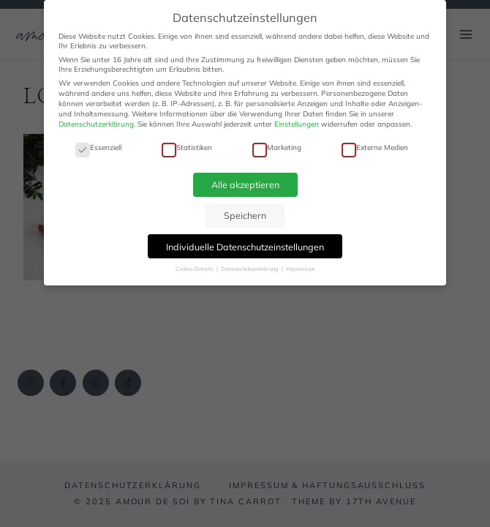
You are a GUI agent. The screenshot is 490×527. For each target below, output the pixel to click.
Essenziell (98, 147)
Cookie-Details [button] (195, 268)
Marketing (276, 147)
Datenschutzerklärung (96, 124)
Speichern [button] (245, 215)
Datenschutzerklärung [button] (250, 268)
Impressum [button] (300, 268)
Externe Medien (375, 147)
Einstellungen (296, 124)
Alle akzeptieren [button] (245, 184)
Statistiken (187, 147)
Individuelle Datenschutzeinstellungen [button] (245, 247)
